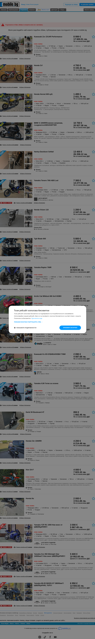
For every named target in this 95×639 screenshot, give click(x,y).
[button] (47, 322)
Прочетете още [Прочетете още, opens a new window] (36, 318)
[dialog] (47, 319)
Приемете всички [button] (70, 328)
